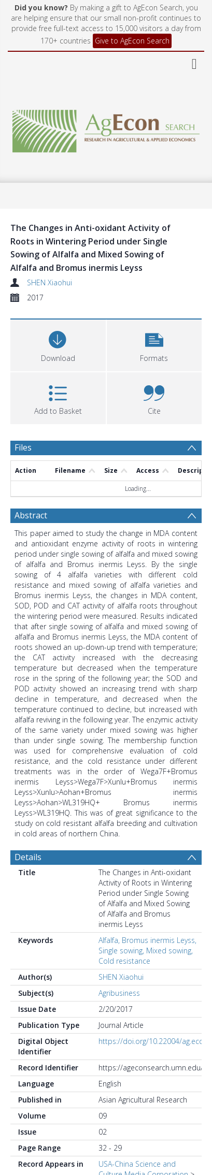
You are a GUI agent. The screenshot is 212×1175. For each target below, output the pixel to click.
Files (23, 447)
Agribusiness (119, 993)
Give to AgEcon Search (132, 41)
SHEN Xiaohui (49, 282)
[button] (154, 344)
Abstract (31, 515)
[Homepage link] (105, 128)
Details (28, 857)
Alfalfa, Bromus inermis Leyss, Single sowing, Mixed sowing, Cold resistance (147, 950)
